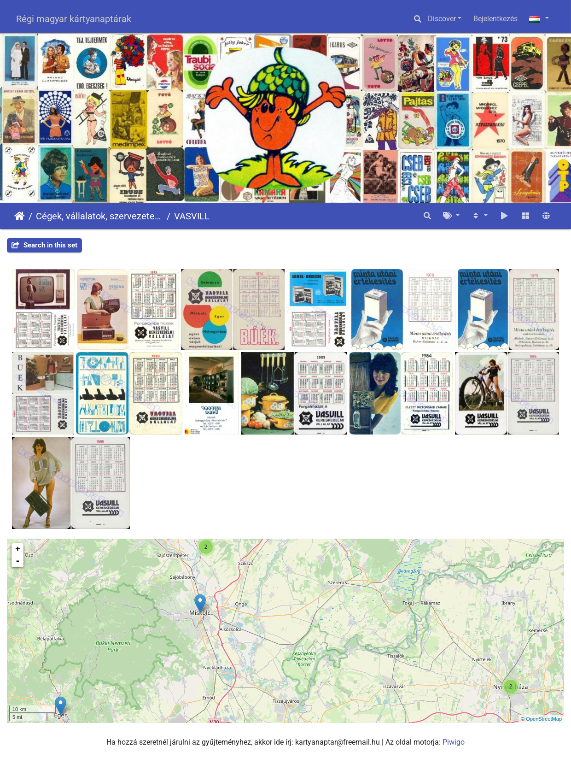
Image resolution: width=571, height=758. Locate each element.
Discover (442, 18)
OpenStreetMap (544, 719)
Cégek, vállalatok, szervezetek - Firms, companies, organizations (99, 216)
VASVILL (192, 216)
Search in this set (44, 245)
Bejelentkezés (495, 18)
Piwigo (454, 742)
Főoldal (19, 216)
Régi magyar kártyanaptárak (73, 18)
